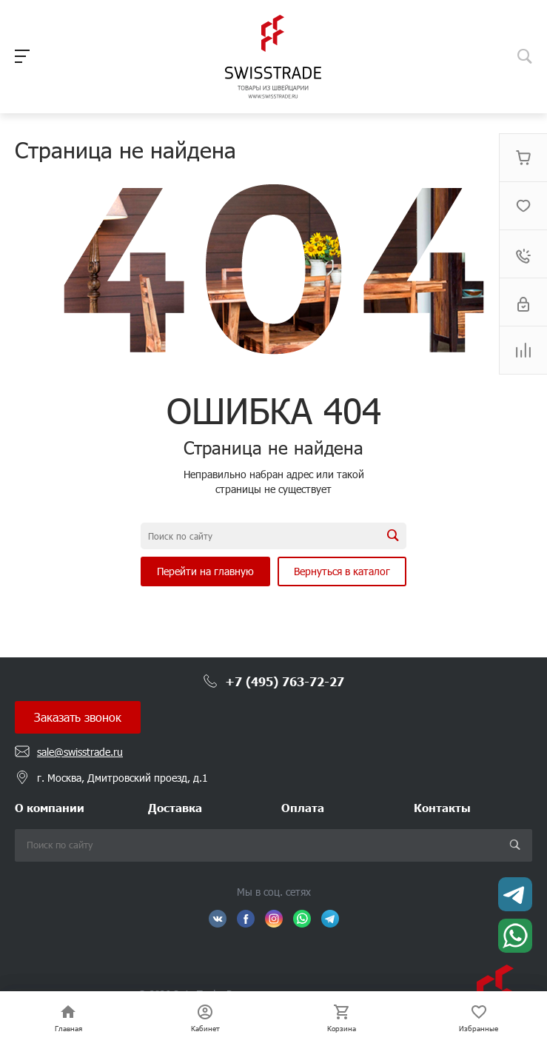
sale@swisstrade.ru (80, 752)
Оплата (302, 807)
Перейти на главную (205, 571)
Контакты (442, 807)
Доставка (175, 807)
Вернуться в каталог (342, 571)
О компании (49, 807)
